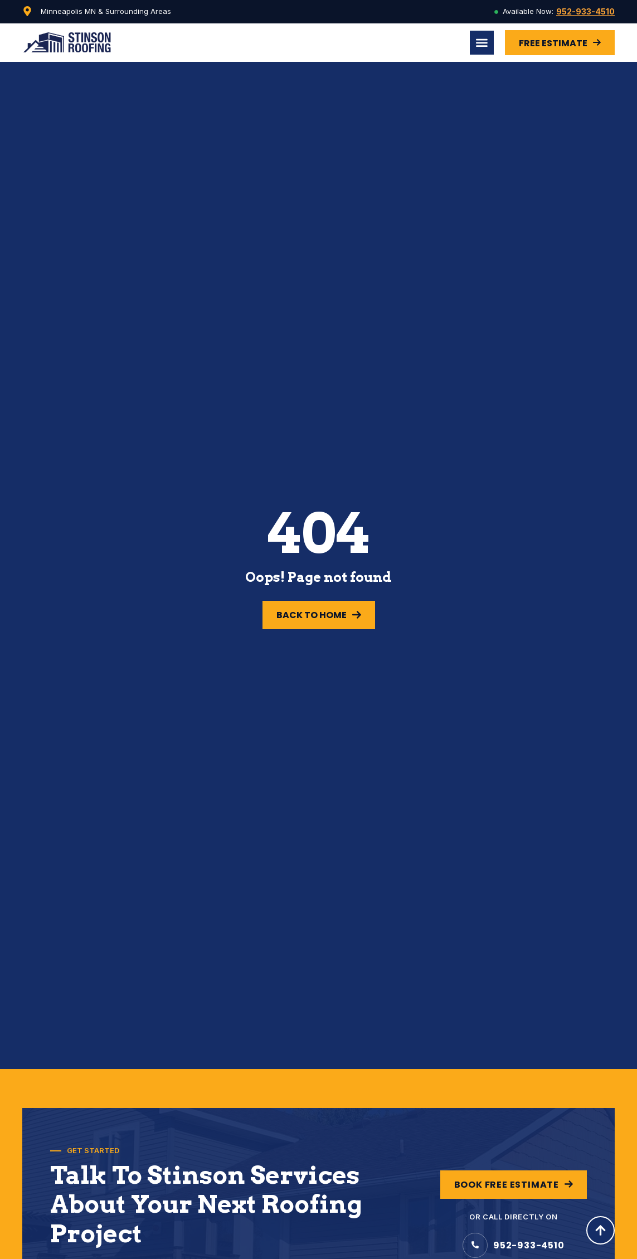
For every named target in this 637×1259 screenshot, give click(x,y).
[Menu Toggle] (482, 43)
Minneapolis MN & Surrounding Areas (106, 11)
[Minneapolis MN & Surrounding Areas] (27, 11)
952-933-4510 (585, 11)
